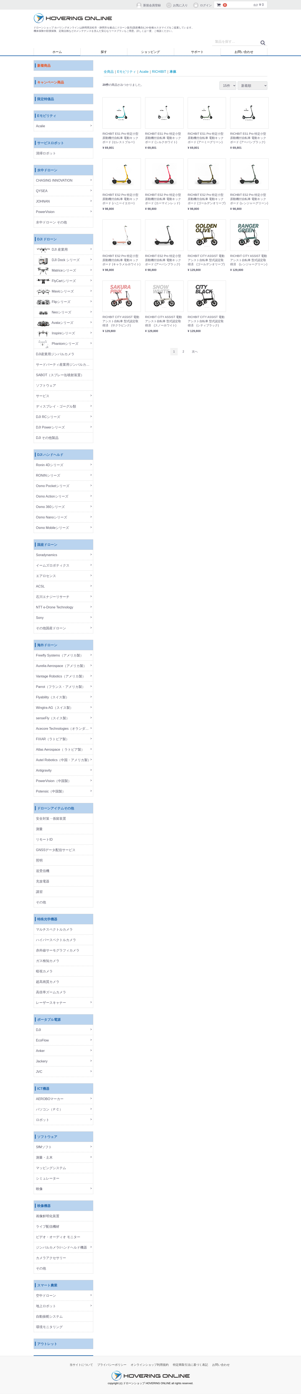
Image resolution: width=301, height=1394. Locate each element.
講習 (39, 892)
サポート (197, 52)
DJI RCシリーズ (48, 417)
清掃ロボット (46, 153)
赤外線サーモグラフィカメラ (57, 950)
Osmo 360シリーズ (50, 507)
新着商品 (44, 66)
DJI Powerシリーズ (50, 427)
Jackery (41, 1061)
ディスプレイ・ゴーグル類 (56, 406)
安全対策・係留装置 (51, 819)
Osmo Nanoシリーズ (51, 517)
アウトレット (47, 1344)
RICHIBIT (159, 71)
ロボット (42, 1120)
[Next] (195, 351)
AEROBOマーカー (50, 1099)
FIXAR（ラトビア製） (52, 739)
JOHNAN (43, 201)
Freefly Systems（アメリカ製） (59, 655)
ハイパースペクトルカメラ (56, 940)
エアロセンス (46, 576)
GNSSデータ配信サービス (55, 850)
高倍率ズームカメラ (51, 992)
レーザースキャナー (51, 1003)
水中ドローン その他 (51, 222)
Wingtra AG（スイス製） (54, 708)
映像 (39, 1189)
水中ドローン (47, 170)
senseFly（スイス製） (52, 718)
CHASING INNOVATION (54, 180)
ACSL (40, 586)
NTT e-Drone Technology (54, 607)
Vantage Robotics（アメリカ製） (60, 676)
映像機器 (44, 1206)
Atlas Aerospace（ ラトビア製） (60, 750)
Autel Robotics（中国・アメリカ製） (63, 760)
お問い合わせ (244, 52)
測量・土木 (44, 1157)
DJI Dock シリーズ (58, 260)
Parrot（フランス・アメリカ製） (60, 687)
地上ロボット (46, 1306)
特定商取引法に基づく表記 (190, 1365)
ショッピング (150, 52)
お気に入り (177, 5)
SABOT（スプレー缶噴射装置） (60, 375)
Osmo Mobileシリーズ (52, 528)
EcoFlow (42, 1040)
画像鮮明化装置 (47, 1216)
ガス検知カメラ (47, 961)
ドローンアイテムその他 (55, 808)
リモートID (44, 839)
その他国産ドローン (51, 628)
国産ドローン (47, 545)
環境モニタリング (49, 1327)
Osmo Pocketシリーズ (52, 486)
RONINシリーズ (48, 475)
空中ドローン (46, 1296)
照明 (39, 860)
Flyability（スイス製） (52, 697)
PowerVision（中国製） (53, 781)
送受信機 (42, 871)
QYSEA (41, 191)
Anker (40, 1051)
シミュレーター (47, 1178)
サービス (42, 396)
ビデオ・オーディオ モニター (58, 1237)
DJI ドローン (47, 239)
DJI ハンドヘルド (50, 455)
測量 (39, 829)
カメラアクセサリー (51, 1258)
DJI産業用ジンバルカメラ (55, 354)
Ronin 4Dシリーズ (49, 465)
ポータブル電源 (49, 1020)
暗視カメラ (44, 971)
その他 (41, 902)
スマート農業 (47, 1285)
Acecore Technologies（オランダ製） (64, 729)
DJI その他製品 (47, 438)
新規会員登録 (148, 5)
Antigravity (44, 770)
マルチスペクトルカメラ (54, 929)
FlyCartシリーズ (56, 281)
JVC (39, 1072)
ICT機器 (43, 1089)
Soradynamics (46, 555)
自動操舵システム (49, 1316)
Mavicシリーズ (55, 291)
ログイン (202, 5)
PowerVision (45, 212)
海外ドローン (47, 645)
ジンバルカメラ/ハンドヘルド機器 (61, 1247)
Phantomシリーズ (57, 344)
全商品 (109, 71)
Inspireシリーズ (55, 333)
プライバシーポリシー (111, 1365)
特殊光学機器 (47, 919)
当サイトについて (81, 1365)
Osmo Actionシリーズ (52, 496)
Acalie (40, 126)
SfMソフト (44, 1147)
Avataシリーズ (54, 323)
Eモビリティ (46, 116)
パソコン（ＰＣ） (49, 1109)
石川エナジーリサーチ (52, 597)
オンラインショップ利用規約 (150, 1365)
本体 (173, 71)
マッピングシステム (51, 1168)
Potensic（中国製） (50, 791)
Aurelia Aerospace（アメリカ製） (61, 666)
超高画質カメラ (47, 982)
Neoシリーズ (53, 312)
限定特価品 (45, 99)
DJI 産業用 (52, 250)
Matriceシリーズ (56, 270)
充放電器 (42, 881)
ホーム (57, 52)
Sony (39, 618)
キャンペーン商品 (50, 82)
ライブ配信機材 (47, 1227)
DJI (38, 1030)
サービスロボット (50, 143)
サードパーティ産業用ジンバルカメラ (64, 365)
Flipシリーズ (53, 302)
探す (104, 52)
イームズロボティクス (52, 565)
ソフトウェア (46, 385)
